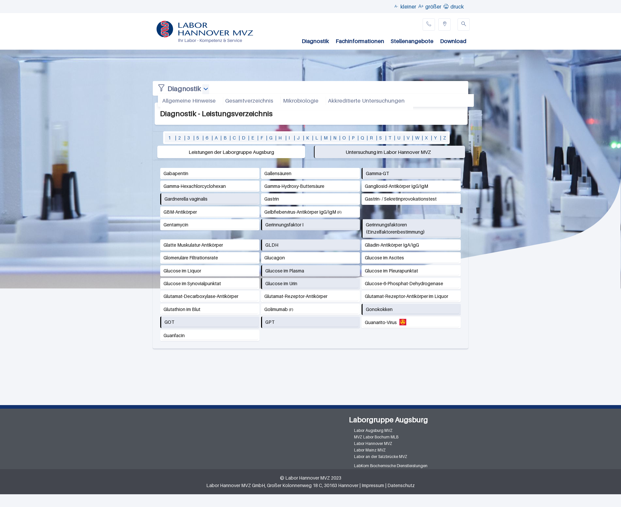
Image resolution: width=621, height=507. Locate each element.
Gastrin (271, 199)
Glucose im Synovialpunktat (192, 283)
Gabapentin (175, 173)
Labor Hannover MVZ (373, 443)
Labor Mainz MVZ (370, 450)
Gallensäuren (277, 173)
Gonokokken (379, 309)
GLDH (271, 245)
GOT (169, 322)
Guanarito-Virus (381, 322)
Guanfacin (174, 335)
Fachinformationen (359, 41)
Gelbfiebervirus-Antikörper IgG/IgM (300, 212)
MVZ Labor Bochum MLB (376, 436)
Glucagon (274, 257)
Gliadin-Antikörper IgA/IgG (392, 245)
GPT (269, 322)
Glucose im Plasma (284, 270)
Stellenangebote (412, 41)
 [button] (446, 6)
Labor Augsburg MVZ (373, 430)
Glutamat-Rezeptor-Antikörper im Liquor (406, 296)
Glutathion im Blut (181, 309)
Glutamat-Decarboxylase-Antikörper (200, 296)
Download (453, 41)
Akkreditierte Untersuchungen (366, 100)
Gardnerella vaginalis (186, 199)
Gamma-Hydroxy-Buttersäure (294, 186)
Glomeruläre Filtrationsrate (190, 257)
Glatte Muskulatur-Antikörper (193, 245)
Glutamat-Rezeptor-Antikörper (295, 296)
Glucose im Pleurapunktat (391, 270)
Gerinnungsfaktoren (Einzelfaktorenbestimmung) (395, 228)
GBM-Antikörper (180, 212)
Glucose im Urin (281, 283)
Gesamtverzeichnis (249, 100)
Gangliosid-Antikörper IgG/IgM (396, 186)
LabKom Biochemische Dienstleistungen (390, 465)
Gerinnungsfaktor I (284, 224)
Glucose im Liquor (182, 270)
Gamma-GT (377, 173)
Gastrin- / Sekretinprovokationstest (401, 199)
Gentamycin (175, 224)
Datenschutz (401, 485)
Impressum (373, 485)
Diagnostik (315, 41)
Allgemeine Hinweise (189, 100)
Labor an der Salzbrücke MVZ (380, 456)
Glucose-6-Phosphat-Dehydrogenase (404, 283)
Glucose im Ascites (384, 257)
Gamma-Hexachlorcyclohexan (194, 186)
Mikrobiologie (300, 100)
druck (457, 6)
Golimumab (276, 309)
